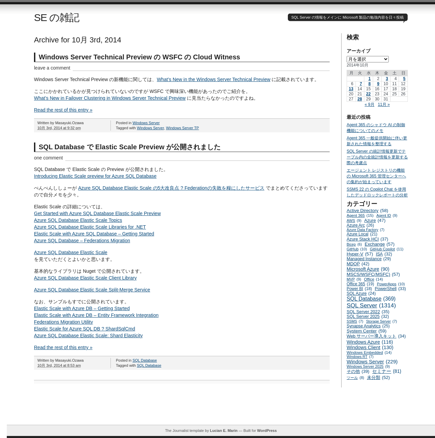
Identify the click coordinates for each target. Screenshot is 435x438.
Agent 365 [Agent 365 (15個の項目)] (360, 215)
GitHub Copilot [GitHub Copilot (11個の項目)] (386, 249)
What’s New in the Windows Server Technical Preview (214, 79)
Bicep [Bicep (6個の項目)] (354, 244)
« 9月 (370, 104)
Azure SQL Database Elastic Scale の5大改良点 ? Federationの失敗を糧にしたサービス (171, 188)
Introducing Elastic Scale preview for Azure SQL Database (95, 176)
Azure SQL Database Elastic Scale (70, 252)
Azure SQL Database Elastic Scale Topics (78, 220)
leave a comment (52, 68)
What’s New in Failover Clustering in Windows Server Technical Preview (110, 98)
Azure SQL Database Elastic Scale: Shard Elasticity (88, 335)
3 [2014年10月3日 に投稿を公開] (387, 78)
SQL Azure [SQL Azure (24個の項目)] (361, 293)
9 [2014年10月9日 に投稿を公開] (378, 83)
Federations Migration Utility (63, 322)
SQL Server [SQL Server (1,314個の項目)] (371, 305)
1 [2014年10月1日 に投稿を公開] (369, 78)
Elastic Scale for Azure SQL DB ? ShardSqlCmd (84, 328)
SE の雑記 (56, 17)
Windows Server (146, 123)
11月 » (384, 104)
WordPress (267, 431)
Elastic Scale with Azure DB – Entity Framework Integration (96, 315)
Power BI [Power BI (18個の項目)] (359, 288)
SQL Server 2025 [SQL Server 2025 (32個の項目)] (368, 316)
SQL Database (145, 360)
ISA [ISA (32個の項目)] (384, 254)
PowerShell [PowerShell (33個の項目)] (390, 288)
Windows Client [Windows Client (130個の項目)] (370, 347)
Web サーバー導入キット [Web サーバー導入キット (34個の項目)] (376, 336)
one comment (48, 157)
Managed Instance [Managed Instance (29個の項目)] (369, 258)
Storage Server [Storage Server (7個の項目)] (381, 321)
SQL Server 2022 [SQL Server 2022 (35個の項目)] (368, 311)
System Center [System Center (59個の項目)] (366, 331)
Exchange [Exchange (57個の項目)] (380, 244)
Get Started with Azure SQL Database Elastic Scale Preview (97, 213)
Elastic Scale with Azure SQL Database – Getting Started (94, 233)
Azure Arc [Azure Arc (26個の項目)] (360, 225)
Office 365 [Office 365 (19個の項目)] (360, 284)
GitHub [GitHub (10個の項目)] (357, 249)
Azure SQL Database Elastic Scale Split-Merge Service (92, 289)
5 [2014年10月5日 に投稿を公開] (404, 78)
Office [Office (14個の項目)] (373, 279)
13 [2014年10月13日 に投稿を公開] (351, 89)
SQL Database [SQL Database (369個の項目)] (371, 299)
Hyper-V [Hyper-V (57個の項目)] (360, 253)
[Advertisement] (221, 409)
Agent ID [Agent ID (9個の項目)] (386, 215)
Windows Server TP (182, 128)
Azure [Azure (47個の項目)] (375, 220)
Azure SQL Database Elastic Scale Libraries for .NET (90, 227)
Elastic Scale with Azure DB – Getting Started (82, 308)
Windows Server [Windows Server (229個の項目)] (372, 361)
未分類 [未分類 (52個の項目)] (378, 377)
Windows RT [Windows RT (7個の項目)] (360, 357)
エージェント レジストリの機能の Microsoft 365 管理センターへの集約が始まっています (376, 176)
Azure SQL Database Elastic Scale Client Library (85, 278)
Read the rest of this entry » (63, 110)
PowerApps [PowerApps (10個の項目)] (391, 284)
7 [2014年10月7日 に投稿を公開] (361, 83)
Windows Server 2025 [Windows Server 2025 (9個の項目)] (368, 366)
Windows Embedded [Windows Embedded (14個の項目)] (369, 352)
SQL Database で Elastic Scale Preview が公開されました (130, 147)
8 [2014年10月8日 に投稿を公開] (369, 83)
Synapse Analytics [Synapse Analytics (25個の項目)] (368, 326)
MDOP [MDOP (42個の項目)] (358, 263)
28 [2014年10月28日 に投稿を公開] (360, 99)
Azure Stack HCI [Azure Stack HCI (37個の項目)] (367, 239)
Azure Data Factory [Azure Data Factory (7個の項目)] (365, 230)
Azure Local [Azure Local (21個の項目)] (362, 234)
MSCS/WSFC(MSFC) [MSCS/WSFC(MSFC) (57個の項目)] (373, 274)
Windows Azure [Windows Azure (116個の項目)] (370, 342)
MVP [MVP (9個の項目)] (354, 279)
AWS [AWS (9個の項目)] (354, 220)
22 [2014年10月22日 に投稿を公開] (368, 94)
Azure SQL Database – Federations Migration (82, 240)
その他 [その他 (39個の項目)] (358, 371)
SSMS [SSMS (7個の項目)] (355, 321)
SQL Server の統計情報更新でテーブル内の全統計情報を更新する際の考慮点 (377, 157)
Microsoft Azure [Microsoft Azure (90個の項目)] (368, 269)
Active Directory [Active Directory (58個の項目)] (367, 210)
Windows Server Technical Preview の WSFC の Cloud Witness (139, 57)
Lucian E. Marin (224, 431)
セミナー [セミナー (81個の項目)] (386, 371)
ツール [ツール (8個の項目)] (355, 378)
